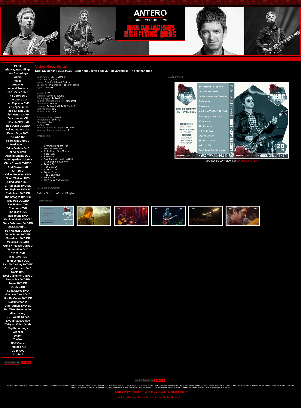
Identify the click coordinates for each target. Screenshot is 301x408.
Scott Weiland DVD (18, 178)
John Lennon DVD (18, 260)
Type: (39, 87)
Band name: (43, 77)
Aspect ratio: (43, 111)
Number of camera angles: (51, 127)
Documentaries (17, 301)
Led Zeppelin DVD (18, 103)
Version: (41, 95)
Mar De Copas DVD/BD (18, 298)
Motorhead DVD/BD (18, 238)
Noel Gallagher (45, 70)
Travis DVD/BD (18, 283)
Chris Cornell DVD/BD (18, 163)
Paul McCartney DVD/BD (18, 264)
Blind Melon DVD (18, 181)
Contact (18, 354)
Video (17, 80)
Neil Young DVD (18, 215)
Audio (18, 77)
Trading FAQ (18, 346)
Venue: (40, 82)
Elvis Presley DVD (18, 122)
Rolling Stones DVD (18, 129)
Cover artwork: (176, 77)
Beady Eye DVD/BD (18, 279)
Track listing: (43, 136)
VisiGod (178, 397)
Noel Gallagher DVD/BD (17, 275)
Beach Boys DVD (18, 133)
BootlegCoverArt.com (247, 160)
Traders (18, 339)
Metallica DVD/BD (18, 241)
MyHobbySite (135, 391)
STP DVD (17, 170)
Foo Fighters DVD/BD (18, 189)
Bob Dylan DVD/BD (18, 125)
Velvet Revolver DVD (18, 174)
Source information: (47, 101)
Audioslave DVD (18, 166)
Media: (40, 93)
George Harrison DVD (17, 268)
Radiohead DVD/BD (18, 193)
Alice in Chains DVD (17, 155)
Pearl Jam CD (17, 144)
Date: (39, 79)
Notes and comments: (48, 188)
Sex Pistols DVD (18, 204)
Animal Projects (18, 88)
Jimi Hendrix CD (18, 118)
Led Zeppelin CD (18, 107)
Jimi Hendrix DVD (18, 114)
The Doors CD (18, 99)
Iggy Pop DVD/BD (18, 200)
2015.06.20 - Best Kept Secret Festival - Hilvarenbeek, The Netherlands (105, 70)
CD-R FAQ (17, 350)
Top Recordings (18, 328)
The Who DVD (18, 137)
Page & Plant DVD (18, 110)
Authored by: (44, 119)
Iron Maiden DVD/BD (18, 230)
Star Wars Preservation (18, 309)
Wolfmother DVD (18, 249)
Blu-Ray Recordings (17, 69)
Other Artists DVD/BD (18, 305)
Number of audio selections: (52, 130)
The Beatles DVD (17, 92)
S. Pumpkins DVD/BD (18, 185)
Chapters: (42, 122)
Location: (42, 85)
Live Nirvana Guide (18, 320)
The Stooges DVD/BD (18, 196)
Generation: (43, 103)
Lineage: (41, 106)
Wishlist (18, 331)
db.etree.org (18, 313)
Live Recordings (18, 73)
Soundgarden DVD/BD (18, 159)
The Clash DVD (17, 211)
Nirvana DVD (18, 151)
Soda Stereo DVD (18, 290)
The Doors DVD (18, 95)
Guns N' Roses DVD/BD (18, 245)
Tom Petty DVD (17, 256)
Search (18, 335)
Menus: (40, 125)
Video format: (44, 109)
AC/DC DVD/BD (17, 226)
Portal (18, 65)
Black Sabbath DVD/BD (17, 219)
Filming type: (44, 98)
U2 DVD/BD (18, 286)
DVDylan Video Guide (18, 324)
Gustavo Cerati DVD (17, 294)
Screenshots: (45, 200)
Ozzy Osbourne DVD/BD (18, 223)
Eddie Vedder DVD (17, 148)
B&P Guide (18, 343)
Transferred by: (45, 117)
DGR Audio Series (18, 316)
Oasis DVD (18, 271)
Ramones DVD (18, 208)
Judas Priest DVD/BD (18, 234)
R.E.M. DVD (18, 253)
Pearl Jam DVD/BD (17, 140)
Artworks (18, 84)
